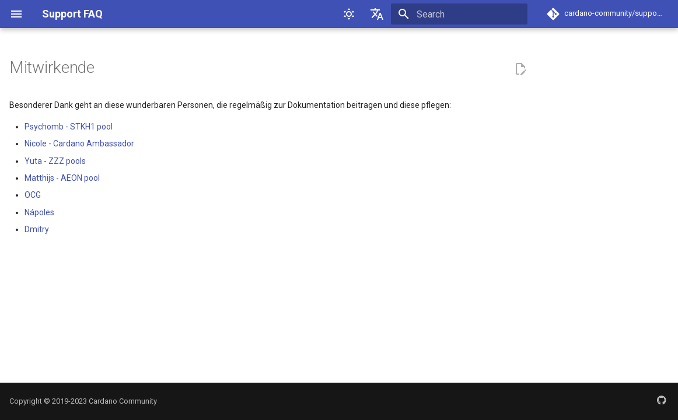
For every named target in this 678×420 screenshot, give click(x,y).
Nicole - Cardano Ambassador (79, 143)
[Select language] (377, 14)
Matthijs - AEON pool (62, 178)
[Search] (459, 14)
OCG (33, 195)
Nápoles (39, 212)
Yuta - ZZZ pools (55, 161)
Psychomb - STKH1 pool (69, 126)
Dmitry (37, 229)
